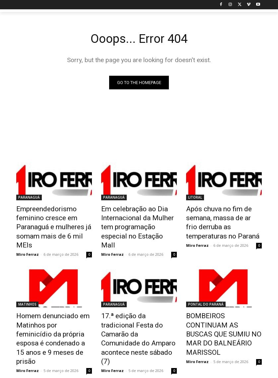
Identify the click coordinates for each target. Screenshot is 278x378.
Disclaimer (156, 372)
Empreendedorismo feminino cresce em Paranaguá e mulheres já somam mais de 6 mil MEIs (54, 220)
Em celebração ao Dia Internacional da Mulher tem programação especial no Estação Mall (136, 220)
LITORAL (195, 198)
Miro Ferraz (27, 239)
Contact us (236, 372)
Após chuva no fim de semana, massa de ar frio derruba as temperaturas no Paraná (220, 220)
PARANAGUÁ (29, 198)
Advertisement (206, 372)
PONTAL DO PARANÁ (206, 289)
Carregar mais (139, 345)
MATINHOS (27, 289)
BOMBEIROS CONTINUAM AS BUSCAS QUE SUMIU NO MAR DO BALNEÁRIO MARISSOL (222, 307)
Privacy (179, 372)
